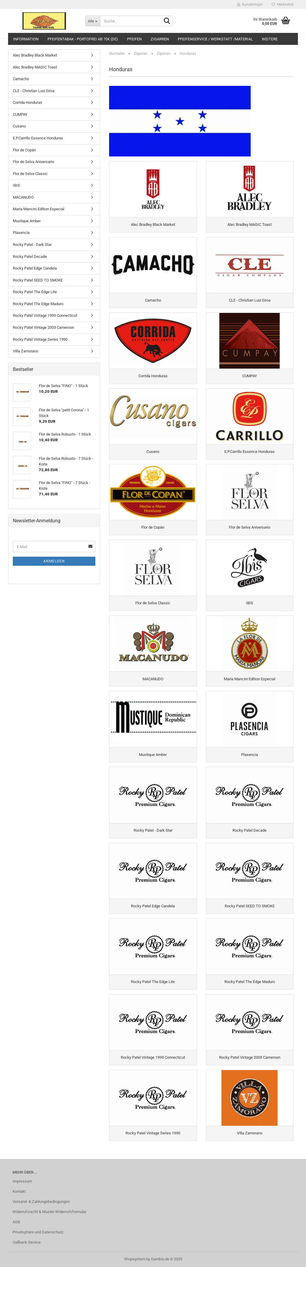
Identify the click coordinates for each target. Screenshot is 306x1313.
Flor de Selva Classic (30, 173)
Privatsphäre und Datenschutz (38, 1278)
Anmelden (54, 561)
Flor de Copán (24, 150)
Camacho (21, 79)
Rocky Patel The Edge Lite (35, 292)
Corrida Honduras (27, 102)
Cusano (19, 126)
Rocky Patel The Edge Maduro (38, 304)
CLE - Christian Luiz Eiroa (33, 91)
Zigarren (160, 39)
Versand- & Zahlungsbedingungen (41, 1247)
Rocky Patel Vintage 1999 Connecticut (45, 315)
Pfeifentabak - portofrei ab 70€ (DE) (83, 39)
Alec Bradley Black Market (35, 55)
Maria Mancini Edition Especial (38, 209)
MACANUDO (23, 197)
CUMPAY (20, 114)
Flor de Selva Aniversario (33, 161)
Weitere (270, 39)
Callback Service (27, 1288)
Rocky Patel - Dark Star (32, 244)
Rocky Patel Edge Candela (35, 268)
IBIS (16, 185)
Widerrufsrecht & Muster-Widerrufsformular (49, 1258)
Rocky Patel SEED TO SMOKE (38, 280)
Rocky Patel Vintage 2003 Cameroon (43, 327)
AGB (16, 1268)
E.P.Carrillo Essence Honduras (38, 138)
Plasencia (21, 232)
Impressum (22, 1227)
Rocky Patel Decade (30, 256)
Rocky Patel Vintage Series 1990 (40, 339)
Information (26, 39)
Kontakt (19, 1238)
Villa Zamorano (25, 351)
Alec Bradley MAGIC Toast (35, 67)
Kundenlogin (250, 4)
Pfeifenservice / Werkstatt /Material (215, 39)
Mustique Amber (27, 221)
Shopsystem (134, 1305)
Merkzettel (282, 4)
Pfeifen (134, 39)
